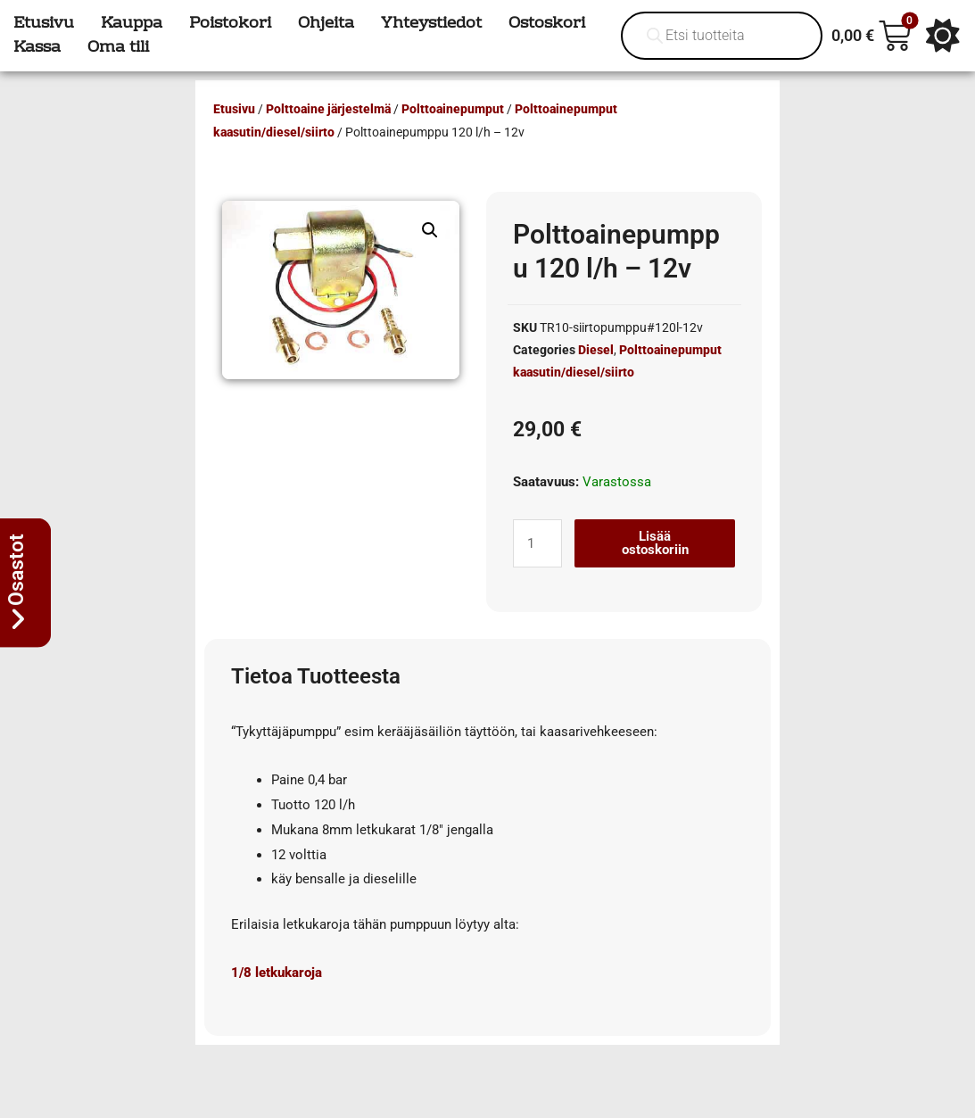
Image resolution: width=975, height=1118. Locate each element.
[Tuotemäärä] (537, 543)
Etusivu (234, 109)
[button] (430, 230)
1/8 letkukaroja (276, 973)
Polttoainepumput (452, 109)
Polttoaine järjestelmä (328, 109)
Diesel (596, 350)
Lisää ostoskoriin (655, 543)
